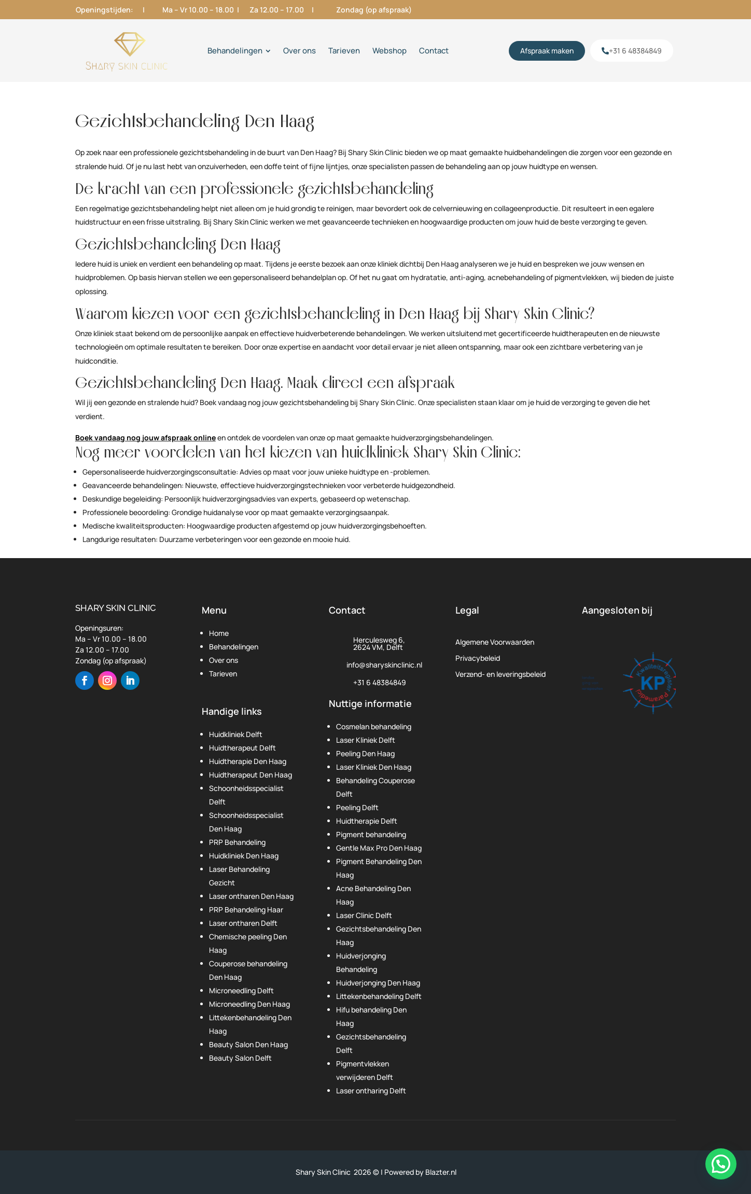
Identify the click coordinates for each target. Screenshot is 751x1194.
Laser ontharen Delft (243, 923)
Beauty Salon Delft (240, 1058)
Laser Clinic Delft (364, 915)
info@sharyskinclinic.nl (384, 665)
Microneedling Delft (241, 990)
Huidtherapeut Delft (242, 748)
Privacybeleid (477, 658)
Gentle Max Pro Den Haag (379, 848)
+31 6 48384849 (379, 682)
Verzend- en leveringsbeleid (500, 674)
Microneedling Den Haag (249, 1004)
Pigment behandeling (371, 834)
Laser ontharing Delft (371, 1090)
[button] (720, 1163)
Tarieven (223, 673)
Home (219, 633)
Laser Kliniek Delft (365, 740)
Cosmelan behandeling (373, 726)
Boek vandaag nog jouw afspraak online (145, 437)
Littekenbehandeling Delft (379, 996)
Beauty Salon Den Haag (248, 1044)
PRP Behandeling (237, 842)
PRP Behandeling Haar (246, 909)
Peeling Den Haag (365, 753)
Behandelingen (233, 646)
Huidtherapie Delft (366, 821)
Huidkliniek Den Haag (244, 855)
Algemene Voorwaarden (494, 642)
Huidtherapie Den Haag (247, 761)
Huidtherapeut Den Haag (250, 775)
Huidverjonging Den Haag (378, 983)
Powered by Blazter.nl (420, 1172)
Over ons (223, 660)
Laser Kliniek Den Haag (373, 767)
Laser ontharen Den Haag (251, 896)
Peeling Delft (357, 807)
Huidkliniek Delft (235, 734)
